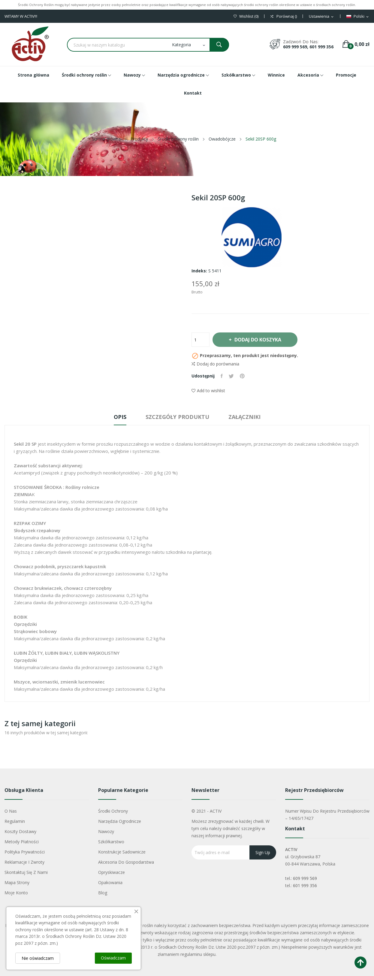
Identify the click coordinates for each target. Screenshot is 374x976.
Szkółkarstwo (111, 841)
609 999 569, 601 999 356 (308, 47)
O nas (11, 811)
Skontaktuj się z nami (26, 872)
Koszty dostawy (20, 831)
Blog (102, 893)
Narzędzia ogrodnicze (119, 821)
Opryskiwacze (111, 872)
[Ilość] (201, 339)
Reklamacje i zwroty (24, 862)
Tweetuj (231, 375)
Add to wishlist (208, 390)
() (246, 16)
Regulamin (15, 821)
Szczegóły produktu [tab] (177, 416)
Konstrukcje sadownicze (122, 852)
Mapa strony (17, 882)
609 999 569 (305, 878)
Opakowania (110, 882)
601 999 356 (305, 885)
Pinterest (242, 375)
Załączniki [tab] (244, 416)
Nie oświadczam (38, 958)
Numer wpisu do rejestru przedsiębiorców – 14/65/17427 (327, 814)
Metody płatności (22, 841)
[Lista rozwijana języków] (357, 16)
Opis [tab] (120, 416)
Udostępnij (222, 375)
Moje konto (16, 893)
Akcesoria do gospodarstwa (126, 862)
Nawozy (106, 831)
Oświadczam (113, 958)
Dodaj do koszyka (258, 339)
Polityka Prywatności (25, 852)
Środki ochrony (113, 811)
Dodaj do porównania (215, 364)
